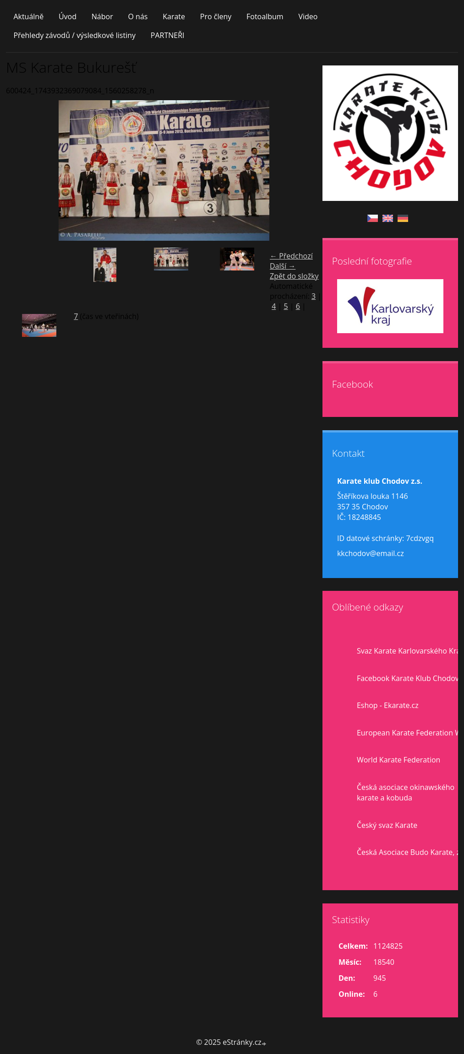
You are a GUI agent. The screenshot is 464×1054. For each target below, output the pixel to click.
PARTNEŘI (168, 35)
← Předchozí (291, 256)
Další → (282, 266)
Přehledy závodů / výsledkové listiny (74, 35)
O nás (137, 16)
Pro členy (215, 16)
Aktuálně (28, 16)
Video (307, 16)
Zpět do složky (294, 276)
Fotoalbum (265, 16)
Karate (174, 16)
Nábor (102, 16)
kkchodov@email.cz (370, 553)
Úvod (67, 16)
